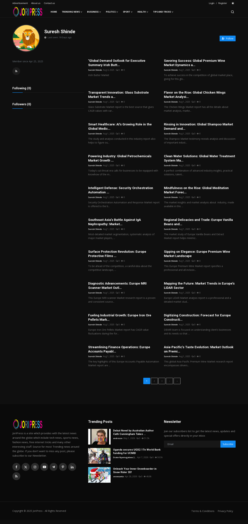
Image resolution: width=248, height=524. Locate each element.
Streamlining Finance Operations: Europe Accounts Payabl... (120, 352)
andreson (117, 442)
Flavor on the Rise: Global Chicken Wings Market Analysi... (196, 95)
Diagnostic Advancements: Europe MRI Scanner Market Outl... (118, 288)
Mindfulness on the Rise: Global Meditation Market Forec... (197, 191)
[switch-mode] (233, 3)
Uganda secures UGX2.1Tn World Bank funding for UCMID (137, 455)
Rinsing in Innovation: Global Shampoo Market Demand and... (194, 127)
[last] (177, 384)
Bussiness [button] (94, 11)
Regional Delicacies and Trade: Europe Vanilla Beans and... (200, 224)
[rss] (16, 480)
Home (54, 11)
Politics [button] (112, 11)
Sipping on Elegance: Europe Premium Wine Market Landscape (198, 256)
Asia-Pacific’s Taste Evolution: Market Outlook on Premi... (194, 352)
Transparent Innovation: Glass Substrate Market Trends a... (120, 95)
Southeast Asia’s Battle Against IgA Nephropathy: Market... (116, 224)
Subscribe (228, 448)
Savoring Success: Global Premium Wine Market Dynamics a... (196, 63)
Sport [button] (128, 11)
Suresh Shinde (95, 70)
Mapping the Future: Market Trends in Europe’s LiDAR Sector (193, 288)
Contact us (49, 3)
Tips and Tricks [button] (163, 11)
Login (211, 3)
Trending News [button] (72, 11)
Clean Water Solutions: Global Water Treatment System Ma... (192, 159)
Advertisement (20, 3)
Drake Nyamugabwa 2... (125, 461)
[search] (232, 12)
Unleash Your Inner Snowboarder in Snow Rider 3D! (135, 474)
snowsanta (118, 480)
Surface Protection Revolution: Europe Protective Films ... (118, 256)
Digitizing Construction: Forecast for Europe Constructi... (199, 320)
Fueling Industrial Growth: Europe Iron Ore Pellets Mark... (121, 320)
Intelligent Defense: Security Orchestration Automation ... (121, 191)
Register (222, 3)
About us (35, 3)
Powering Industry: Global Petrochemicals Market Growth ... (121, 159)
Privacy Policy (225, 515)
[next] (169, 384)
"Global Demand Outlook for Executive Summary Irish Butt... (118, 63)
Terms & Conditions (202, 515)
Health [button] (142, 11)
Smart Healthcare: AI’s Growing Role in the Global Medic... (121, 127)
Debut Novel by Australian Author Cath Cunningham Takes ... (133, 436)
